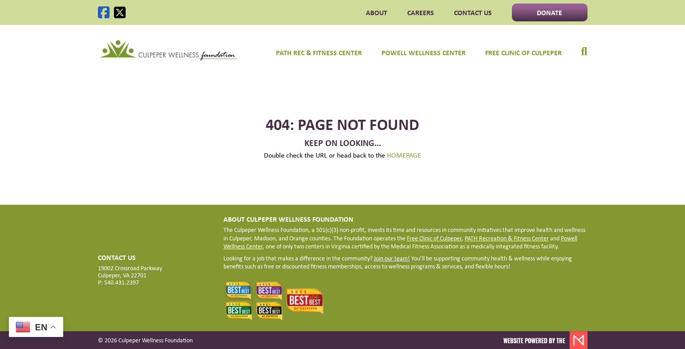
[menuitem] (580, 47)
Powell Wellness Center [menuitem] (423, 52)
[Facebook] (103, 12)
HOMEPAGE (404, 155)
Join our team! (392, 258)
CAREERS (420, 12)
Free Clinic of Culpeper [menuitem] (523, 52)
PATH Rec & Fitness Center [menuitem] (319, 52)
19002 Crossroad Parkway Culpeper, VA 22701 (130, 271)
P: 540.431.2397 (118, 282)
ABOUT (376, 12)
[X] (120, 12)
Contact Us (473, 12)
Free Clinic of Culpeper (434, 238)
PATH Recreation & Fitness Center (507, 238)
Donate (549, 12)
